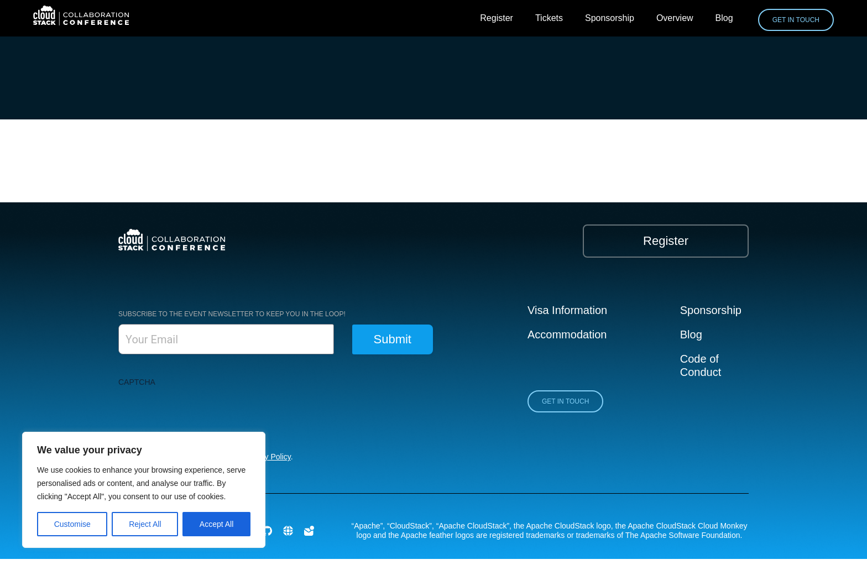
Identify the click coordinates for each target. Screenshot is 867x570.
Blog (724, 18)
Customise (72, 524)
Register (496, 18)
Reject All (145, 524)
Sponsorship (609, 18)
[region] (143, 490)
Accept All (216, 524)
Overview (674, 18)
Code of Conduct (701, 365)
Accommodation (567, 334)
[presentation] (202, 413)
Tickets (549, 18)
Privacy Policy (267, 456)
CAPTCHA (136, 382)
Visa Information (567, 310)
